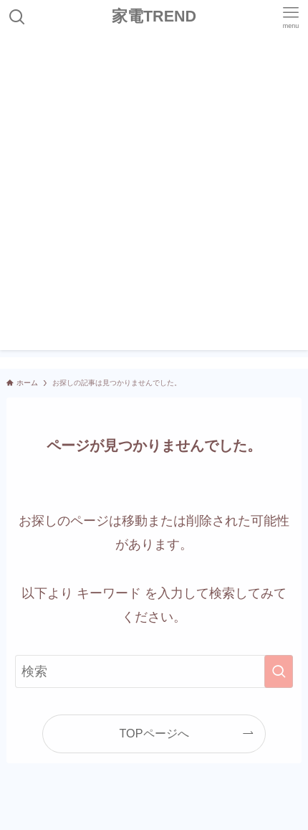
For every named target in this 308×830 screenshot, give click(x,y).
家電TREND (154, 17)
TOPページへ (153, 733)
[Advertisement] (154, 196)
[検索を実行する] (278, 671)
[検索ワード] (153, 671)
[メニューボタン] (291, 17)
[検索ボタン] (17, 17)
